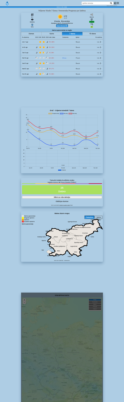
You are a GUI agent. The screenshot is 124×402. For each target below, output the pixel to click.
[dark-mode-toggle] (115, 3)
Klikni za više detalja (62, 197)
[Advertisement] (10, 36)
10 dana (92, 34)
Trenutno (89, 217)
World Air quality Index (65, 205)
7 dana (72, 34)
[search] (111, 3)
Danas (31, 34)
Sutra (52, 34)
